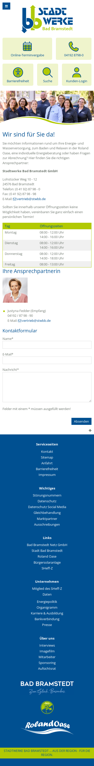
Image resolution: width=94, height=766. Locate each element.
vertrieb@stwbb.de (31, 199)
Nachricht (11, 369)
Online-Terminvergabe (27, 48)
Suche (47, 74)
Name (8, 338)
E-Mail (8, 354)
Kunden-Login (76, 74)
